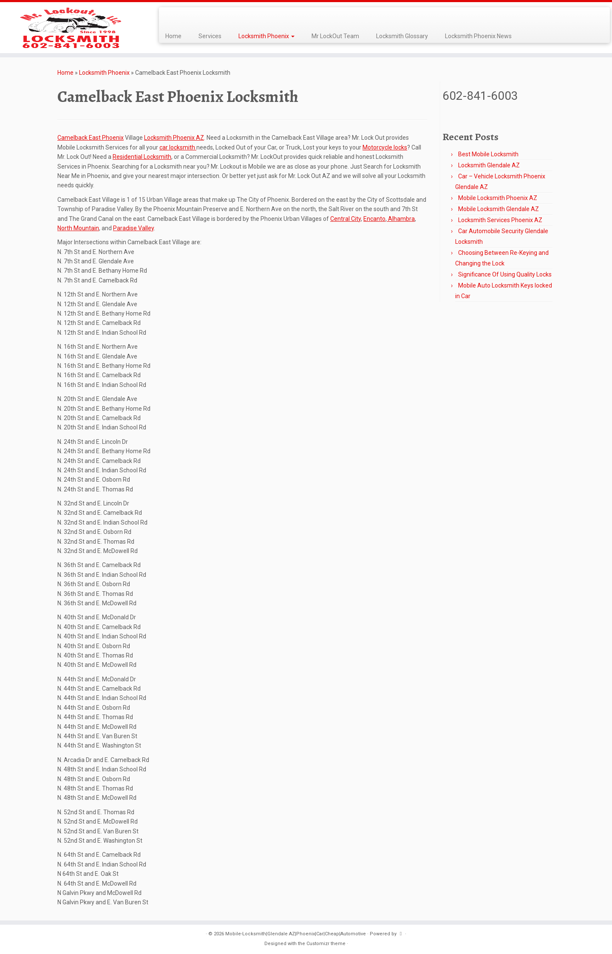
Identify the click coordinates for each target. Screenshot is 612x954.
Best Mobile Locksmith (488, 154)
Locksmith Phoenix (266, 36)
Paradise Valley (133, 228)
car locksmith (177, 147)
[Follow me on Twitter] (173, 16)
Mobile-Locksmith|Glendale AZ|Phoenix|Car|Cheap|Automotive (295, 934)
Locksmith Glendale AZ (489, 165)
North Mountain (78, 228)
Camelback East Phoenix (90, 137)
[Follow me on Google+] (184, 16)
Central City (345, 218)
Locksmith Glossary (402, 36)
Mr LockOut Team (335, 36)
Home (173, 36)
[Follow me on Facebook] (179, 16)
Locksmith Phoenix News (478, 36)
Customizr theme (326, 943)
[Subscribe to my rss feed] (168, 16)
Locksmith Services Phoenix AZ (500, 220)
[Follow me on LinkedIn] (190, 16)
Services (209, 36)
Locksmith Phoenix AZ (174, 137)
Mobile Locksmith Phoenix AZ (497, 198)
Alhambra (401, 218)
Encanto (374, 218)
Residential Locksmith (142, 156)
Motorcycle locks (385, 147)
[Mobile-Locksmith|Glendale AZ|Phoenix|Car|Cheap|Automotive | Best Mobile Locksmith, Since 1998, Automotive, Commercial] (70, 27)
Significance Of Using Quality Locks (505, 274)
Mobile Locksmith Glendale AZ (498, 209)
